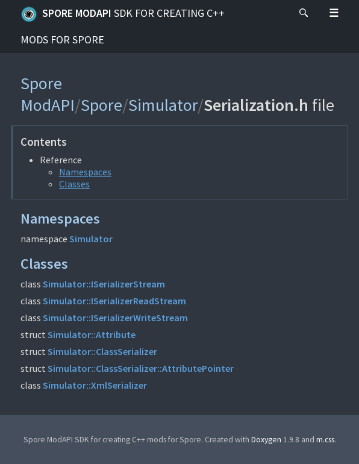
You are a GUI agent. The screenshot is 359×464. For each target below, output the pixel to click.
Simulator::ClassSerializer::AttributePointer (141, 368)
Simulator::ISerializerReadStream (114, 301)
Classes (74, 184)
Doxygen (266, 439)
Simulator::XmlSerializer (95, 385)
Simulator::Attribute (92, 334)
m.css (325, 439)
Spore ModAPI (122, 26)
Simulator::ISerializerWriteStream (115, 318)
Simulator (163, 105)
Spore (101, 105)
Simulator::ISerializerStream (104, 284)
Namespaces (85, 172)
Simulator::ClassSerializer (102, 351)
